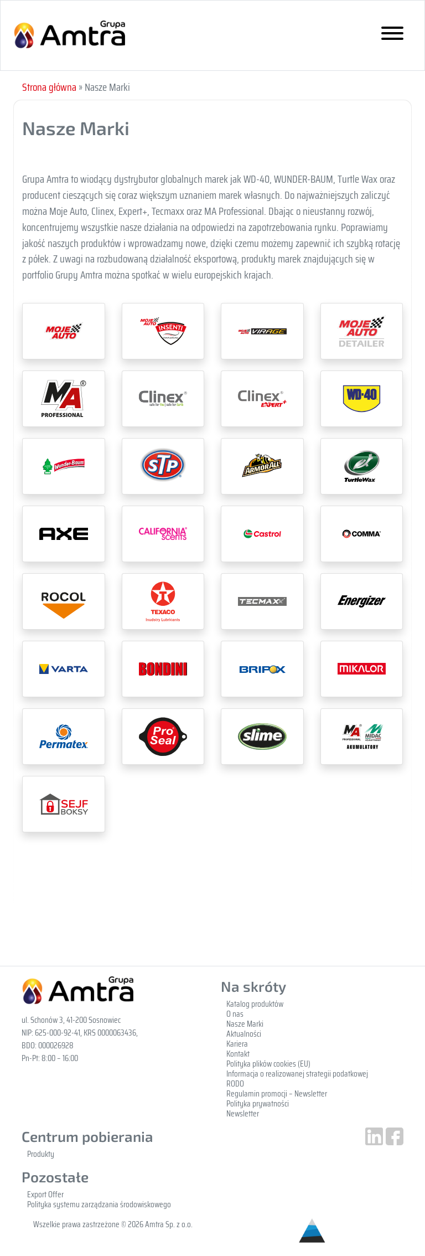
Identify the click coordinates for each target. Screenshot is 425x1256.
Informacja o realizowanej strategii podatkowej (297, 1073)
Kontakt (238, 1054)
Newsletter (242, 1113)
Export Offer (45, 1194)
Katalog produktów (254, 1004)
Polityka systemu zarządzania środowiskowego (99, 1204)
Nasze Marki (244, 1024)
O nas (234, 1014)
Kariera (237, 1044)
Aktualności (243, 1034)
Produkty (40, 1154)
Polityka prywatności (257, 1103)
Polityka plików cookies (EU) (268, 1063)
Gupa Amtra (69, 34)
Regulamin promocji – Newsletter (276, 1093)
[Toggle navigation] (392, 35)
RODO (235, 1083)
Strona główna (49, 87)
